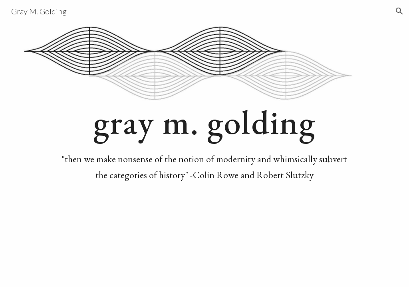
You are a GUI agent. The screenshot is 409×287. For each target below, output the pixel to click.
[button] (399, 11)
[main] (204, 143)
